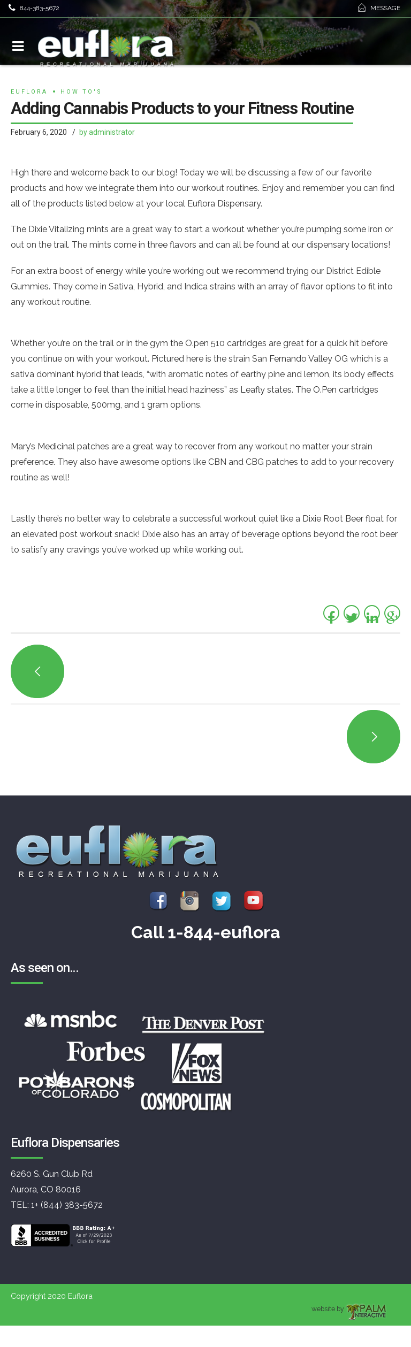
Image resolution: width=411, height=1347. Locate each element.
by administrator (107, 132)
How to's (81, 91)
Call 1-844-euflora (205, 932)
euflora (29, 91)
